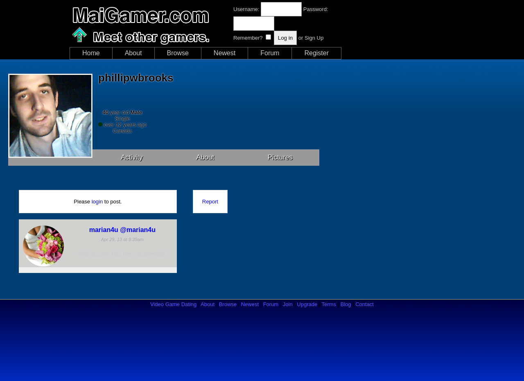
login (97, 201)
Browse (178, 53)
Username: (246, 9)
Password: (315, 9)
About (133, 53)
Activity (132, 157)
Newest (224, 53)
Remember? (248, 38)
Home (91, 53)
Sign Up (314, 38)
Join (288, 304)
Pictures (280, 157)
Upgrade (307, 304)
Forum (269, 53)
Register (316, 53)
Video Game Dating (173, 304)
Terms (329, 304)
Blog (346, 304)
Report (210, 201)
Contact (364, 304)
